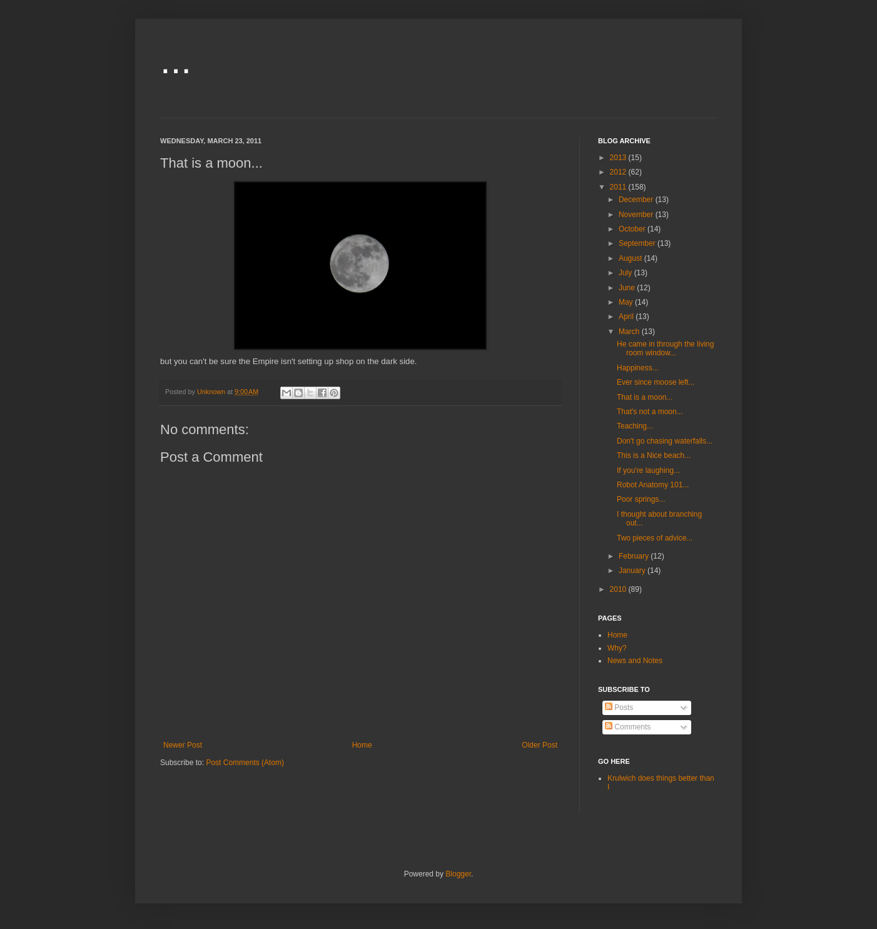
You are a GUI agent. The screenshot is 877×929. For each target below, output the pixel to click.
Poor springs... (641, 499)
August (631, 258)
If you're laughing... (648, 470)
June (628, 287)
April (627, 316)
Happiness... (638, 367)
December (637, 199)
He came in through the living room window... (665, 348)
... (175, 60)
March (630, 331)
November (637, 214)
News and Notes (634, 660)
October (633, 229)
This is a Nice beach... (654, 455)
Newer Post (182, 745)
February (635, 556)
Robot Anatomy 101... (653, 484)
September (638, 243)
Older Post (539, 745)
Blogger (458, 874)
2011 (619, 187)
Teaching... (635, 426)
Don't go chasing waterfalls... (664, 441)
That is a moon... (644, 397)
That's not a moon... (650, 411)
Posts (619, 707)
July (626, 272)
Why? (617, 648)
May (627, 302)
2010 (619, 589)
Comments (628, 727)
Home (362, 745)
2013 (619, 157)
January (633, 570)
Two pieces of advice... (654, 538)
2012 (619, 172)
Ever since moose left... (656, 382)
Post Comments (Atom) (245, 762)
